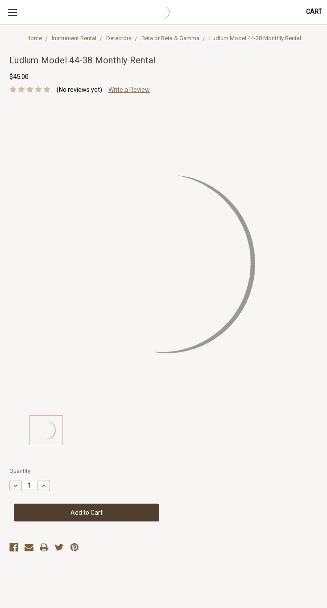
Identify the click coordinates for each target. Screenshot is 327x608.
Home (34, 38)
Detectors (119, 38)
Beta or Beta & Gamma (170, 38)
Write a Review (129, 89)
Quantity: (20, 470)
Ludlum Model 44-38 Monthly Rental (255, 38)
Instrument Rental (74, 38)
